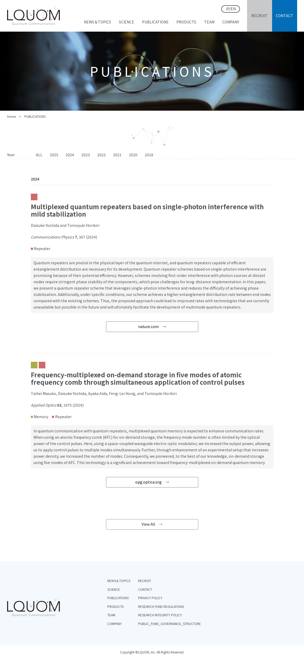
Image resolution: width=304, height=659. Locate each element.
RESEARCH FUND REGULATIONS (161, 606)
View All (148, 524)
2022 (101, 154)
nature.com (148, 326)
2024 (70, 154)
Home (11, 116)
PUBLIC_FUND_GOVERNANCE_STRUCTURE (169, 623)
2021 (117, 154)
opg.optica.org (148, 482)
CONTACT (145, 589)
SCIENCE (113, 589)
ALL (39, 154)
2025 (54, 154)
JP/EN (230, 8)
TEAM (111, 615)
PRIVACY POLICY (150, 597)
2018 (149, 154)
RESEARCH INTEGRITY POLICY (160, 615)
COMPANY (114, 623)
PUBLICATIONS (118, 597)
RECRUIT (144, 580)
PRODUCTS (115, 606)
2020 (133, 154)
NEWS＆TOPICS (118, 580)
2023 (85, 154)
